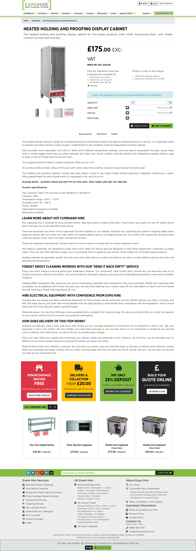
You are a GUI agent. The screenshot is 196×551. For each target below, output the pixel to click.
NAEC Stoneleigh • (85, 514)
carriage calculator (104, 325)
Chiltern (80, 490)
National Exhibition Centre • (89, 506)
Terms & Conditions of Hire (143, 509)
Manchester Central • (86, 508)
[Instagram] (38, 473)
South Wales (102, 493)
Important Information (141, 505)
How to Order (33, 515)
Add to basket (161, 125)
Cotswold (90, 490)
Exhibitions (29, 13)
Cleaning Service (34, 503)
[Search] (164, 13)
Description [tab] (85, 134)
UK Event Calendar (87, 526)
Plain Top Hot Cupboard (79, 445)
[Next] (55, 407)
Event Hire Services (35, 480)
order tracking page (85, 349)
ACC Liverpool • (103, 508)
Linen (113, 13)
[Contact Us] (166, 3)
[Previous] (50, 407)
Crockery (78, 13)
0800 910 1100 (137, 527)
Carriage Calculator (79, 395)
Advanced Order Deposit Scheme (44, 492)
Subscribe (164, 473)
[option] (42, 427)
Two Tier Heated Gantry (41, 445)
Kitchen (54, 13)
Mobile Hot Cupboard (116, 446)
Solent (92, 493)
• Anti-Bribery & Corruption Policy (144, 498)
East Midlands (102, 490)
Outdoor (66, 13)
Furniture (42, 13)
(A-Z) (97, 499)
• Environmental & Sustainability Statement (148, 495)
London (107, 488)
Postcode (92, 118)
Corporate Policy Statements (144, 488)
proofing (82, 252)
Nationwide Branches (88, 484)
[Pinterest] (42, 473)
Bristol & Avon (83, 488)
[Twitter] (28, 473)
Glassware (102, 13)
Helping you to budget (118, 391)
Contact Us (133, 521)
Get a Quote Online (36, 507)
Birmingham (96, 488)
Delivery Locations (85, 499)
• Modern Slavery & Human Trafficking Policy (148, 492)
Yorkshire (96, 496)
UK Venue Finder (86, 502)
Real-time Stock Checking (39, 484)
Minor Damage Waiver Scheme (42, 496)
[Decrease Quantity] (133, 102)
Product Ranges (34, 519)
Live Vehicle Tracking (37, 488)
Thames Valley (83, 496)
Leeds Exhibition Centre (87, 522)
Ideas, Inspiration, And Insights (145, 501)
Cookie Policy (136, 517)
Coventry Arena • (85, 519)
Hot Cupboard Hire (35, 407)
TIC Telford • (99, 514)
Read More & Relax (39, 395)
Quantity (92, 102)
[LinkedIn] (46, 473)
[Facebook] (33, 473)
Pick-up (91, 113)
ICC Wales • (99, 511)
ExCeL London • (109, 506)
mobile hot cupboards (144, 234)
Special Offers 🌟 (128, 13)
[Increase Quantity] (170, 102)
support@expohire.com (141, 531)
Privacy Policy (136, 513)
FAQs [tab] (114, 134)
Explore (146, 13)
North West (82, 493)
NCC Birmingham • (101, 519)
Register (143, 3)
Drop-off (92, 108)
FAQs (29, 522)
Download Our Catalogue (39, 511)
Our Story (134, 484)
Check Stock (139, 125)
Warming (92, 86)
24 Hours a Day (156, 391)
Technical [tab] (102, 134)
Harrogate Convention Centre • (91, 517)
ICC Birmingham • (85, 511)
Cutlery (89, 13)
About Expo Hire (137, 480)
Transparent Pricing (36, 500)
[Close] (89, 548)
